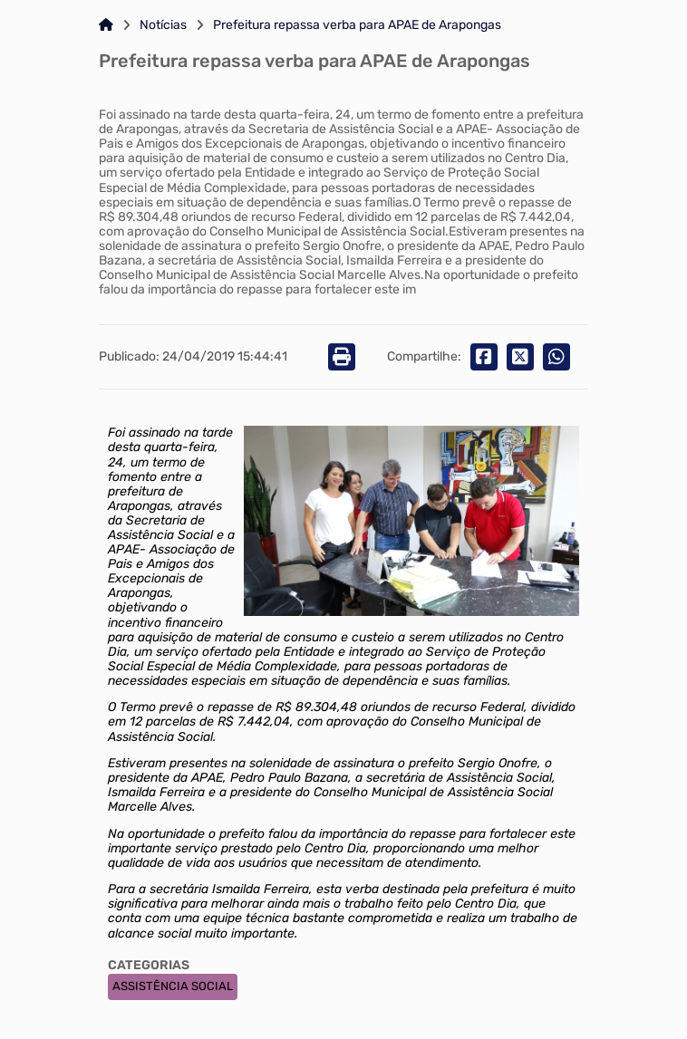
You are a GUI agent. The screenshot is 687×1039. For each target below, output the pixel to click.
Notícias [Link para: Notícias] (163, 25)
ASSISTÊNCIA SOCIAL (172, 986)
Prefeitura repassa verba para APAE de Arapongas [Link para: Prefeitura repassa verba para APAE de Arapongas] (357, 25)
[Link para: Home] (106, 25)
